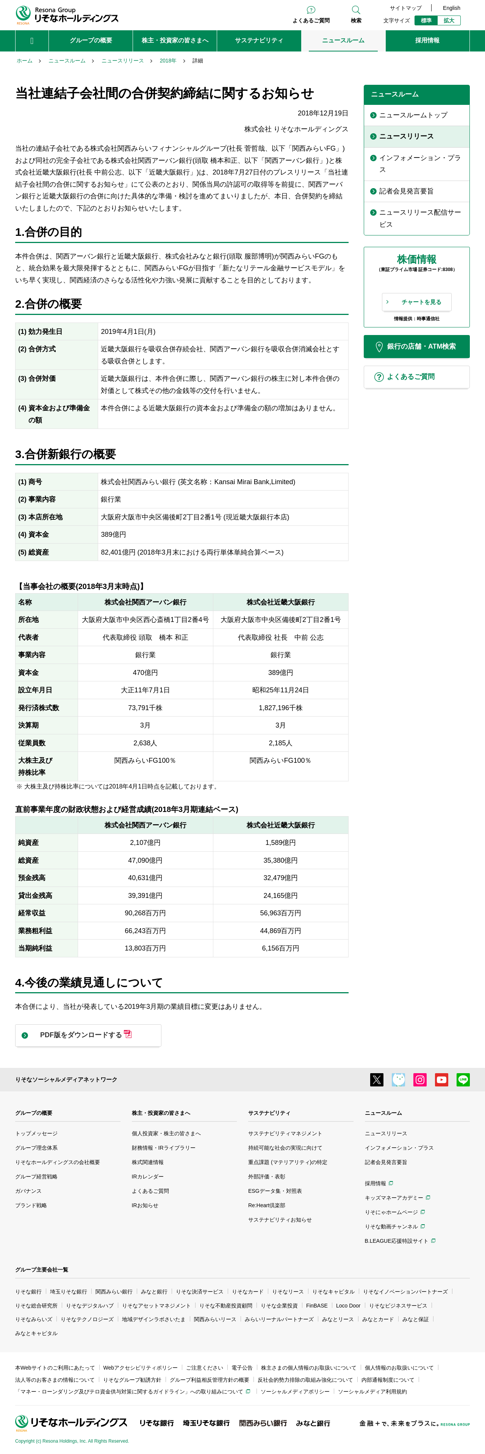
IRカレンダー (148, 1176)
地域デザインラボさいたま (154, 1319)
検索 (356, 20)
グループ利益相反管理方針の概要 (209, 1380)
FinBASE (317, 1306)
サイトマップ (406, 8)
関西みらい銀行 (114, 1292)
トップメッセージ (36, 1133)
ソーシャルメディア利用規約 (372, 1392)
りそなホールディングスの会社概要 (57, 1162)
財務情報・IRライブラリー (164, 1148)
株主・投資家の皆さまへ (161, 1113)
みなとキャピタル (36, 1333)
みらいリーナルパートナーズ (279, 1319)
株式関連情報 (148, 1162)
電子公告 (242, 1368)
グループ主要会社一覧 (41, 1270)
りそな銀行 (28, 1292)
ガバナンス (28, 1191)
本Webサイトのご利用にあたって (55, 1368)
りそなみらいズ (33, 1319)
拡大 (449, 20)
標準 (426, 20)
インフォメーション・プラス (399, 1148)
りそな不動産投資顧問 (225, 1306)
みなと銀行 (154, 1292)
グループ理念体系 (36, 1148)
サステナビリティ (269, 1113)
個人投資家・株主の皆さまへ (166, 1133)
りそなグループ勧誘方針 (132, 1380)
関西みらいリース (215, 1319)
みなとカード (378, 1319)
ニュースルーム (383, 1113)
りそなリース (288, 1292)
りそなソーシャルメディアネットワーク (66, 1079)
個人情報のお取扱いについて (399, 1368)
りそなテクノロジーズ (87, 1319)
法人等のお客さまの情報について (55, 1380)
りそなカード (248, 1292)
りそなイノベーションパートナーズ (405, 1292)
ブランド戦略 (31, 1205)
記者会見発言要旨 (386, 1162)
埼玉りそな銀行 (68, 1292)
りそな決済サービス (200, 1292)
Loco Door (348, 1306)
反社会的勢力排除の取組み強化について (305, 1380)
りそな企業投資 (279, 1306)
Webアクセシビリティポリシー (140, 1368)
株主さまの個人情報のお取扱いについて (309, 1368)
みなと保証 (415, 1319)
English (451, 8)
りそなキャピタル (333, 1292)
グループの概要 (33, 1113)
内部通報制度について (388, 1380)
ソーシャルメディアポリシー (295, 1392)
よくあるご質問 (311, 20)
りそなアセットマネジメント (156, 1306)
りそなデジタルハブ (90, 1306)
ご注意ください (204, 1368)
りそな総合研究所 (36, 1306)
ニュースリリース (386, 1133)
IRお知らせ (145, 1205)
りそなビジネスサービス (398, 1306)
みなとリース (338, 1319)
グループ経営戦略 (36, 1176)
